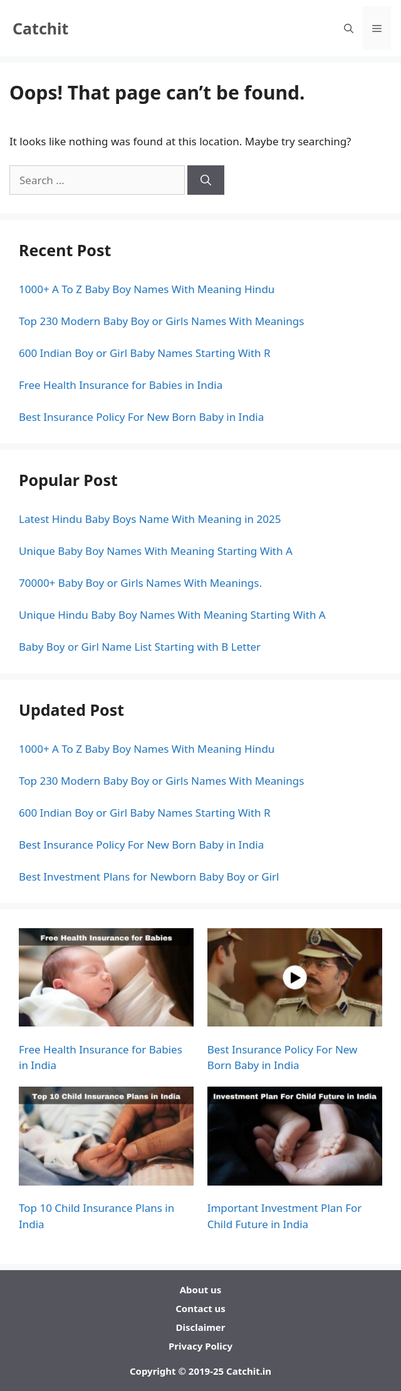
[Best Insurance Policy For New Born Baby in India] (294, 979)
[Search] (205, 180)
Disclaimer (201, 1327)
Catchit (40, 28)
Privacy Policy (200, 1346)
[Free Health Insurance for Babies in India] (106, 979)
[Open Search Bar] (349, 28)
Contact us (200, 1308)
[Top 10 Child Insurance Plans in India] (106, 1138)
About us (201, 1289)
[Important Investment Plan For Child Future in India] (294, 1138)
